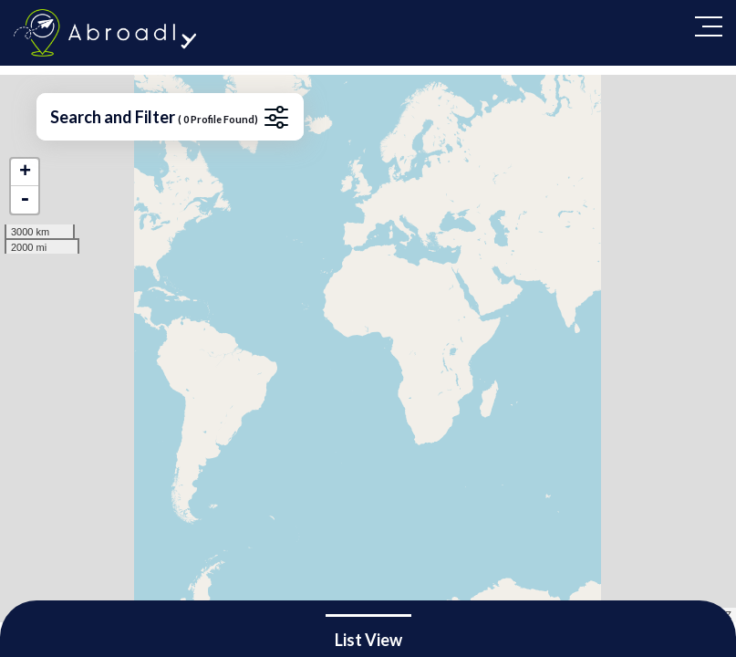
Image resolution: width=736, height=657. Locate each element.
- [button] (24, 200)
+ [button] (25, 172)
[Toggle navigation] (708, 26)
